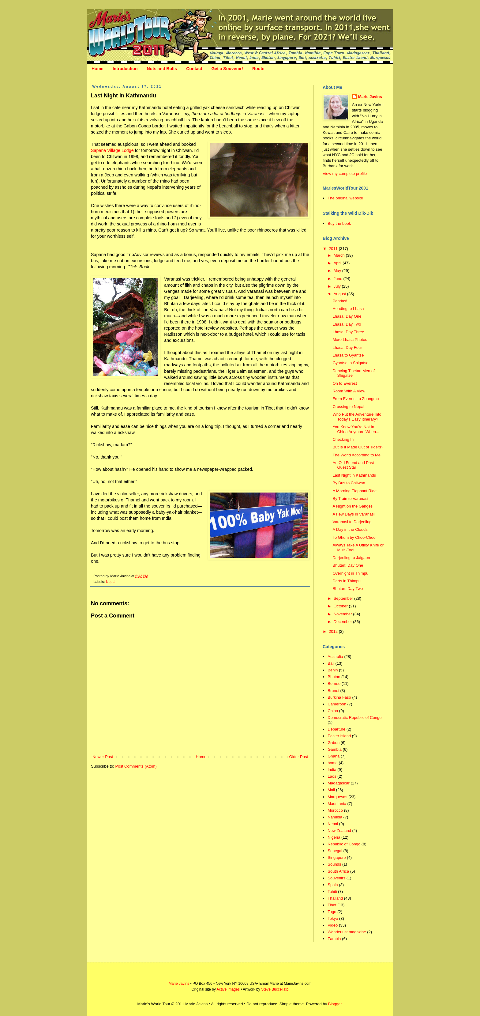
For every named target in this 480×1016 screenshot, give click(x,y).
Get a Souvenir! (227, 68)
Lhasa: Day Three (348, 332)
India (332, 769)
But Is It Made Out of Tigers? (357, 447)
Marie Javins (370, 96)
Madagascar (339, 783)
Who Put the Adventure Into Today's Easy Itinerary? (356, 416)
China (333, 710)
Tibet (332, 905)
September (344, 598)
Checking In (343, 439)
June (338, 278)
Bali (331, 663)
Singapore (337, 857)
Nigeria (334, 837)
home (333, 763)
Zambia (334, 938)
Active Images (228, 989)
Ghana (333, 756)
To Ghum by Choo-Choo (353, 537)
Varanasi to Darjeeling (351, 521)
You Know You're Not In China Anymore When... (355, 429)
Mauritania (337, 803)
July (338, 286)
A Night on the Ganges (352, 506)
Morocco (335, 810)
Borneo (334, 683)
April (338, 263)
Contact (194, 68)
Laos (332, 776)
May (338, 270)
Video (333, 925)
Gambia (335, 749)
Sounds (334, 864)
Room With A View (348, 391)
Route (258, 68)
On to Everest (344, 383)
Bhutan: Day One (347, 565)
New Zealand (339, 830)
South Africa (338, 871)
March (340, 255)
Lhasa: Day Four (347, 347)
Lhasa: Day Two (346, 324)
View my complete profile (345, 173)
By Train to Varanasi (350, 498)
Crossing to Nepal (348, 406)
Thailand (335, 898)
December (343, 621)
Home (97, 68)
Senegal (335, 850)
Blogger (335, 1004)
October (341, 606)
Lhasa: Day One (346, 316)
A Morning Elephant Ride (354, 491)
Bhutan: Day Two (347, 588)
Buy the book (339, 223)
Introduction (125, 68)
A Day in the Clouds (349, 529)
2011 (334, 248)
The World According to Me (356, 455)
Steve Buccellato (274, 989)
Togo (332, 911)
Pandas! (339, 301)
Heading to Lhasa (348, 308)
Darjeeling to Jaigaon (351, 557)
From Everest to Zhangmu (355, 398)
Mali (331, 789)
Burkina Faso (339, 697)
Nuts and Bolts (162, 68)
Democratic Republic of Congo (354, 717)
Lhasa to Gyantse (348, 355)
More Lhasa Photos (349, 339)
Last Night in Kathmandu (354, 475)
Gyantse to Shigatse (350, 363)
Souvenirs (336, 878)
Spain (333, 884)
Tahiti (332, 891)
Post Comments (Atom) (136, 766)
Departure (336, 729)
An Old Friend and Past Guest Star (353, 465)
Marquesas (337, 797)
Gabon (333, 742)
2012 (334, 631)
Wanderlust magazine (347, 932)
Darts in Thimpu (346, 581)
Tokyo (333, 918)
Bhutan (334, 676)
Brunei (333, 690)
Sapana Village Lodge (112, 150)
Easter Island (339, 736)
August (340, 294)
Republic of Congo (344, 844)
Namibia (335, 817)
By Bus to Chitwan (348, 483)
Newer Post (102, 756)
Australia (335, 656)
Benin (333, 670)
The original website (345, 198)
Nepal (110, 582)
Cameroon (337, 704)
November (343, 614)
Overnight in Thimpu (350, 573)
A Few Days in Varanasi (353, 514)
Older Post (298, 756)
